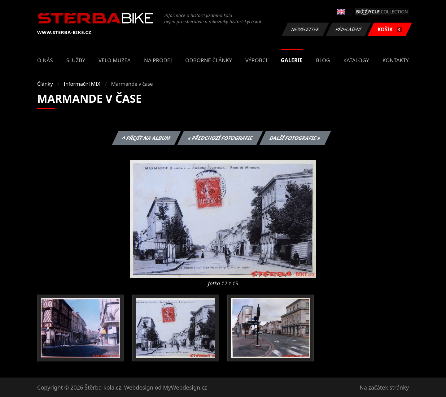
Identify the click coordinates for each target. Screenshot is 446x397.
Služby (75, 60)
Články (45, 83)
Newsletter (305, 29)
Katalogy (356, 60)
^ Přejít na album (146, 138)
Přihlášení (348, 29)
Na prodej (158, 60)
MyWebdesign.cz (185, 387)
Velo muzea (114, 60)
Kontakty (396, 60)
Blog (323, 60)
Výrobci (256, 60)
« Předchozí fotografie (220, 138)
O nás (45, 60)
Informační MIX (82, 83)
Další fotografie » (295, 138)
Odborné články (208, 60)
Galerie (292, 60)
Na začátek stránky (384, 387)
